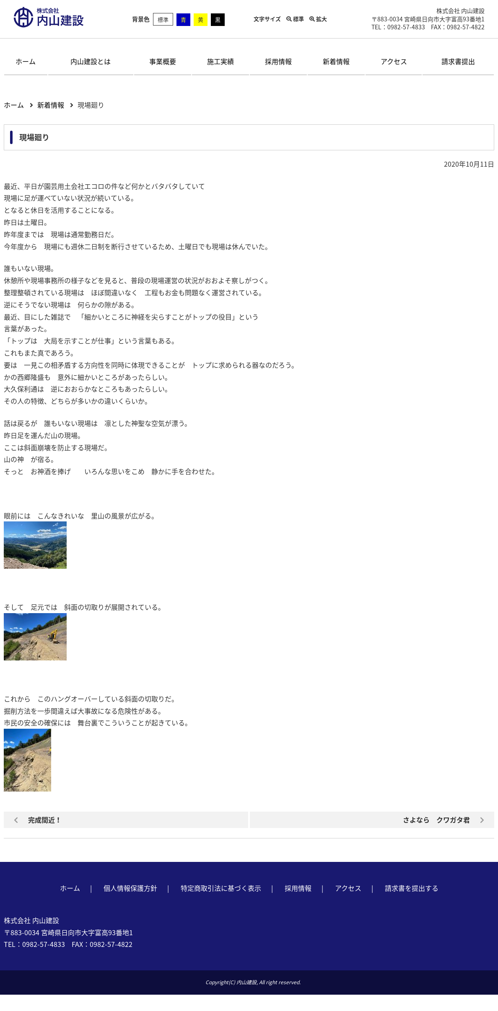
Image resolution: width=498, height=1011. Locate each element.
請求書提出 (458, 61)
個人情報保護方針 (130, 888)
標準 (163, 19)
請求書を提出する (411, 888)
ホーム (26, 61)
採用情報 (278, 61)
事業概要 (162, 61)
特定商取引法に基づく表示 (221, 888)
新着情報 (336, 61)
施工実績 (220, 61)
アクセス (394, 61)
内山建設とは (90, 61)
